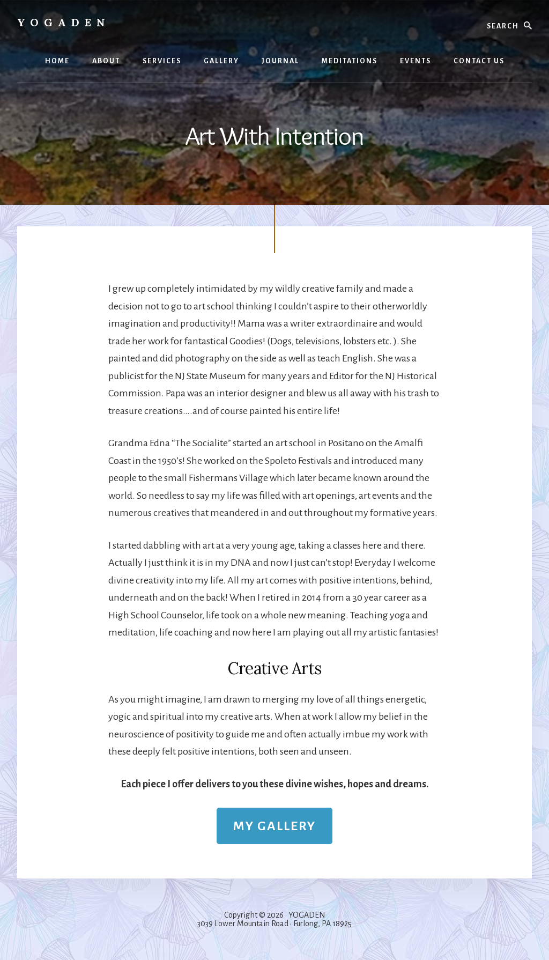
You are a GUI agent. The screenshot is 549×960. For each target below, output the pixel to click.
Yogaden (63, 22)
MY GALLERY (274, 826)
